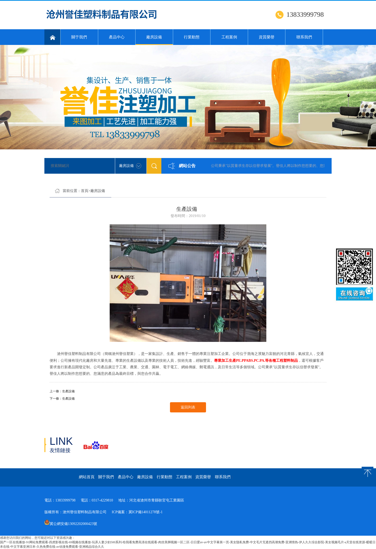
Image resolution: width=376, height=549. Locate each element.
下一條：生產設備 (62, 398)
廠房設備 (154, 40)
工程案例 (229, 37)
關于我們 (79, 37)
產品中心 (117, 37)
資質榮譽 (266, 37)
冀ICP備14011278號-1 (145, 512)
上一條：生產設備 (62, 391)
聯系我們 (304, 37)
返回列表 (188, 407)
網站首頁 (87, 477)
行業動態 (191, 37)
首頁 (84, 191)
